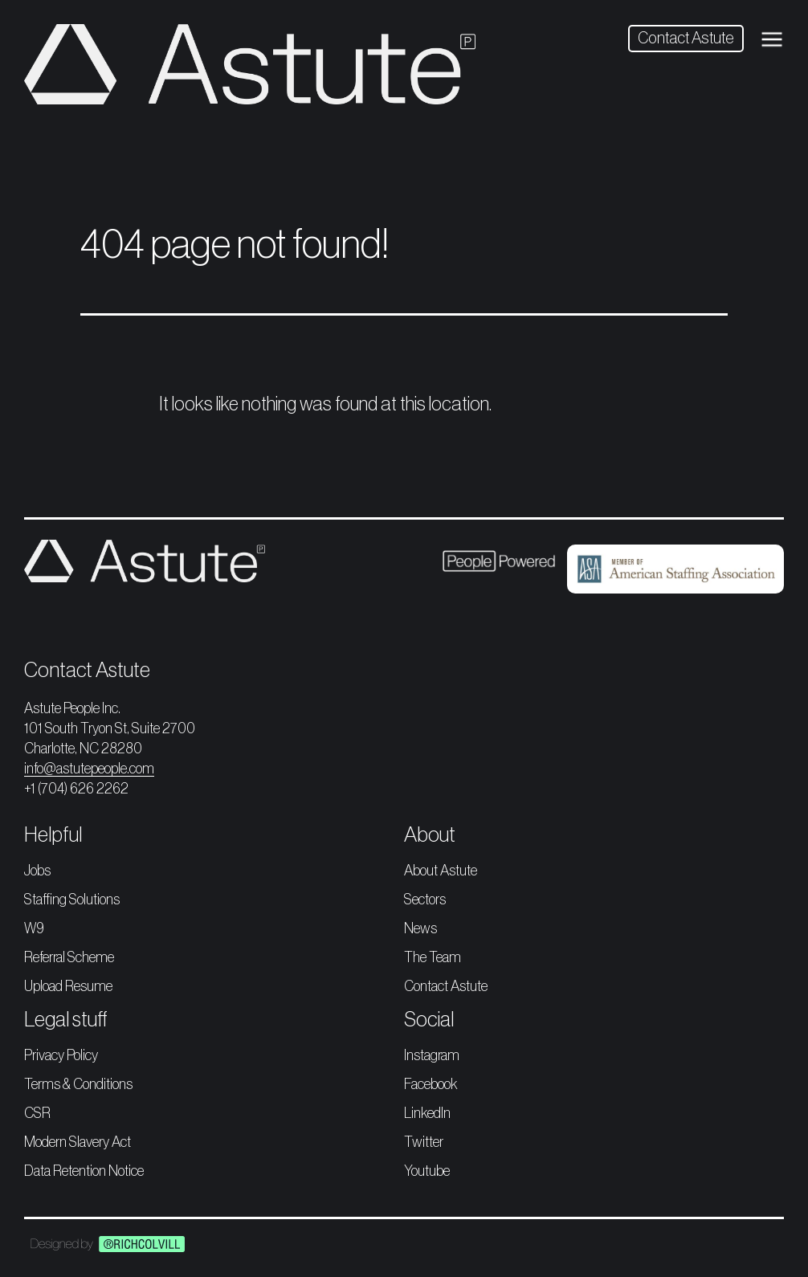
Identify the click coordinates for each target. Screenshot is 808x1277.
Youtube (427, 1171)
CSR (37, 1113)
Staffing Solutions (72, 899)
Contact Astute (686, 39)
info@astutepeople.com (89, 768)
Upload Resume (68, 986)
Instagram (431, 1055)
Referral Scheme (69, 957)
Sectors (425, 899)
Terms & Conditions (78, 1084)
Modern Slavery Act (77, 1142)
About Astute (440, 870)
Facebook (431, 1084)
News (420, 928)
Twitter (423, 1142)
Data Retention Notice (84, 1171)
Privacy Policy (61, 1055)
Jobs (37, 870)
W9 (34, 928)
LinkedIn (427, 1113)
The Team (432, 957)
